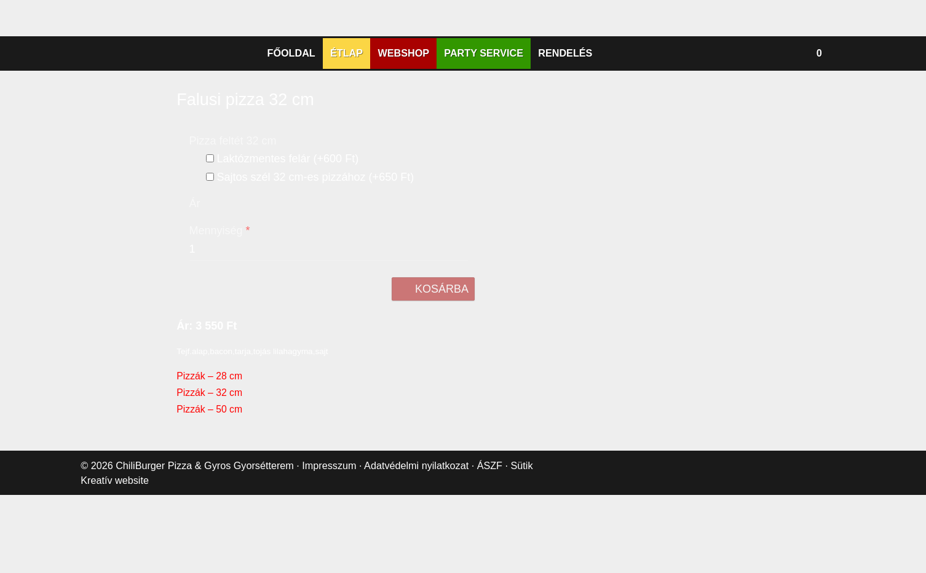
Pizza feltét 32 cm (234, 229)
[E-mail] (427, 107)
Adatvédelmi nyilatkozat (425, 560)
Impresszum (334, 560)
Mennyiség (220, 325)
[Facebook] (475, 107)
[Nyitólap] (463, 44)
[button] (844, 142)
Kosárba (437, 383)
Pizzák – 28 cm (209, 470)
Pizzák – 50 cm (209, 504)
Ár (194, 298)
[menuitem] (301, 142)
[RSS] (499, 107)
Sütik (527, 560)
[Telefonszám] (451, 107)
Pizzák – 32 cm (208, 487)
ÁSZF (498, 560)
